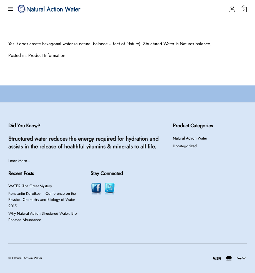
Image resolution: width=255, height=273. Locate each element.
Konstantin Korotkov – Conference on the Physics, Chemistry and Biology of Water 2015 (42, 200)
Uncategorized (185, 146)
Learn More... (19, 160)
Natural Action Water (190, 138)
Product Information (46, 55)
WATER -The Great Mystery (30, 186)
